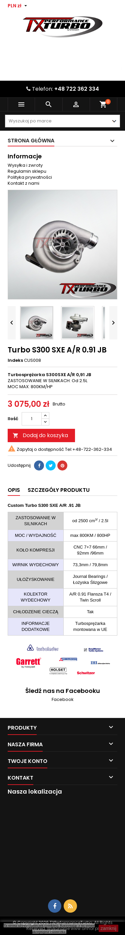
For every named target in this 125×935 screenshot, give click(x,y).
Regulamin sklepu (27, 171)
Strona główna (31, 140)
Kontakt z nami (23, 183)
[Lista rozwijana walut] (18, 5)
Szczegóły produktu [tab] (59, 490)
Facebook (63, 699)
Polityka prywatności (30, 177)
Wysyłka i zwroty (25, 165)
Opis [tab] (14, 490)
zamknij (108, 928)
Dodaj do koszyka (40, 435)
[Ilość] (32, 418)
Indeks (15, 360)
